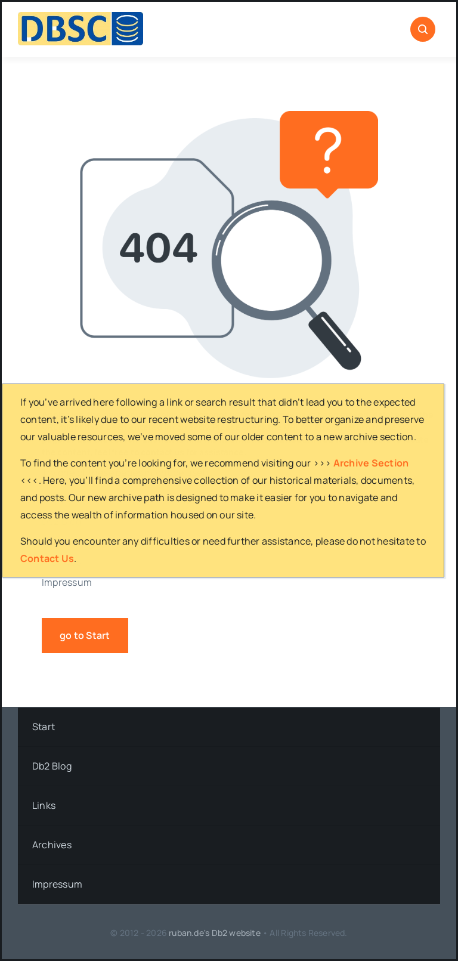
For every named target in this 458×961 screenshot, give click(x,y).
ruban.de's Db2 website (215, 932)
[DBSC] (80, 16)
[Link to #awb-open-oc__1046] (422, 29)
